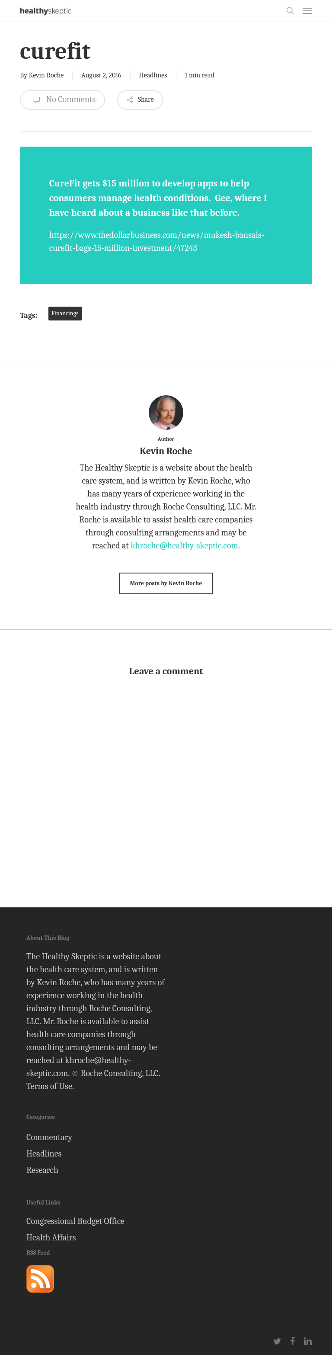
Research (42, 1170)
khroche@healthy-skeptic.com (184, 546)
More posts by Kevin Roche (166, 583)
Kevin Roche (46, 75)
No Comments (62, 99)
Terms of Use (49, 1086)
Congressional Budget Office (75, 1221)
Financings (65, 313)
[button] (307, 10)
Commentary (49, 1137)
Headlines (153, 75)
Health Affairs (51, 1238)
